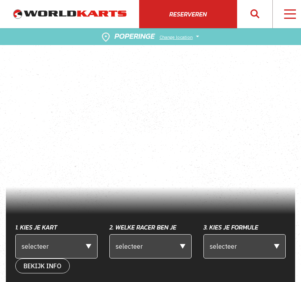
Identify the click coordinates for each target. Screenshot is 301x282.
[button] (255, 14)
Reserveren (188, 14)
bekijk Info (43, 266)
